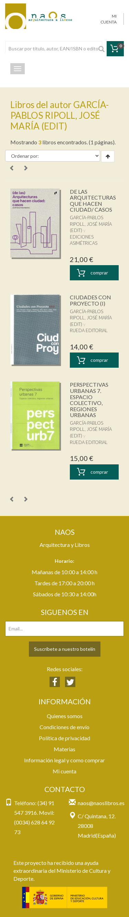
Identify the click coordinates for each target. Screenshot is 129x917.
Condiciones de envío (64, 727)
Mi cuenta (64, 771)
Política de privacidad (64, 738)
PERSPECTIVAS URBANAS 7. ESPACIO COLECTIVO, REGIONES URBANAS (89, 399)
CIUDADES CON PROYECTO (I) (90, 300)
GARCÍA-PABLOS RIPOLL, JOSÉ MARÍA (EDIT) (91, 224)
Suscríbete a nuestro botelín (64, 649)
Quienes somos (65, 716)
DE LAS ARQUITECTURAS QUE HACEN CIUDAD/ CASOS (93, 200)
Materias (64, 749)
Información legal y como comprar (64, 760)
